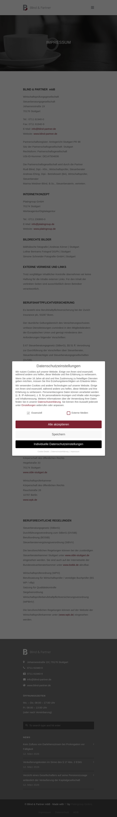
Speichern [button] (58, 434)
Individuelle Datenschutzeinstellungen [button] (58, 444)
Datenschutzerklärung (49, 402)
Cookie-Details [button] (44, 451)
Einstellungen (28, 405)
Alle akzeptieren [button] (58, 424)
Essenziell (34, 412)
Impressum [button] (75, 451)
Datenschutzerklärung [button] (60, 451)
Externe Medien (77, 412)
